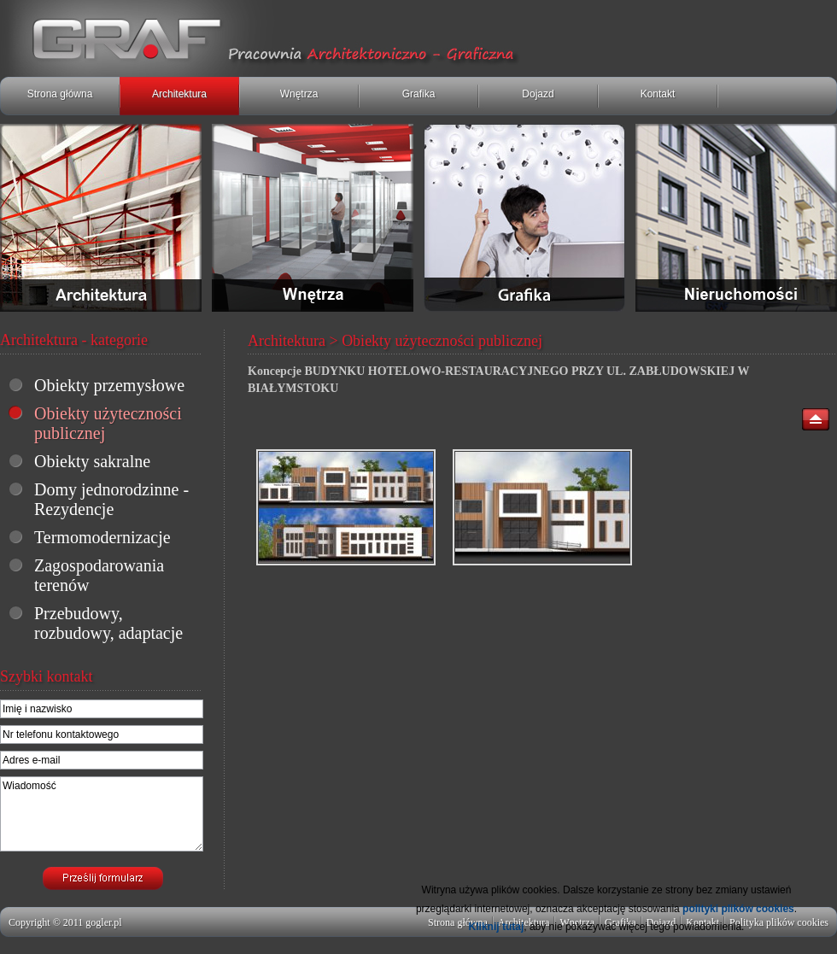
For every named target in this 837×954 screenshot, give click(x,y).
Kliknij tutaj (496, 927)
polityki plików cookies (738, 909)
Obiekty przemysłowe (109, 385)
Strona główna (60, 94)
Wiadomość (101, 814)
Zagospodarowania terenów (99, 575)
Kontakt (658, 94)
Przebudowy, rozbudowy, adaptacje (108, 623)
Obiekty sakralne (92, 461)
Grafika (419, 94)
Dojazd (537, 94)
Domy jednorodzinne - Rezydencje (111, 499)
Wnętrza (299, 94)
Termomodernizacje (102, 537)
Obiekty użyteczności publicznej (108, 423)
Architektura (179, 94)
